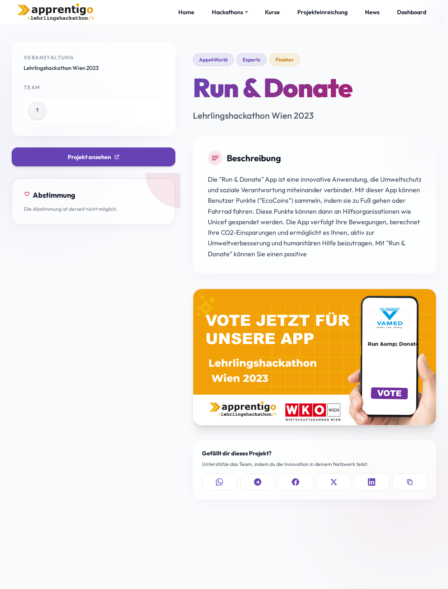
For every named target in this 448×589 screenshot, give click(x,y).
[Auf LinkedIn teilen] (371, 482)
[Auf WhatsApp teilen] (219, 482)
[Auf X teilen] (334, 482)
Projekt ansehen (94, 157)
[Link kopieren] (410, 482)
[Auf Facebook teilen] (295, 482)
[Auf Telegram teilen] (257, 482)
